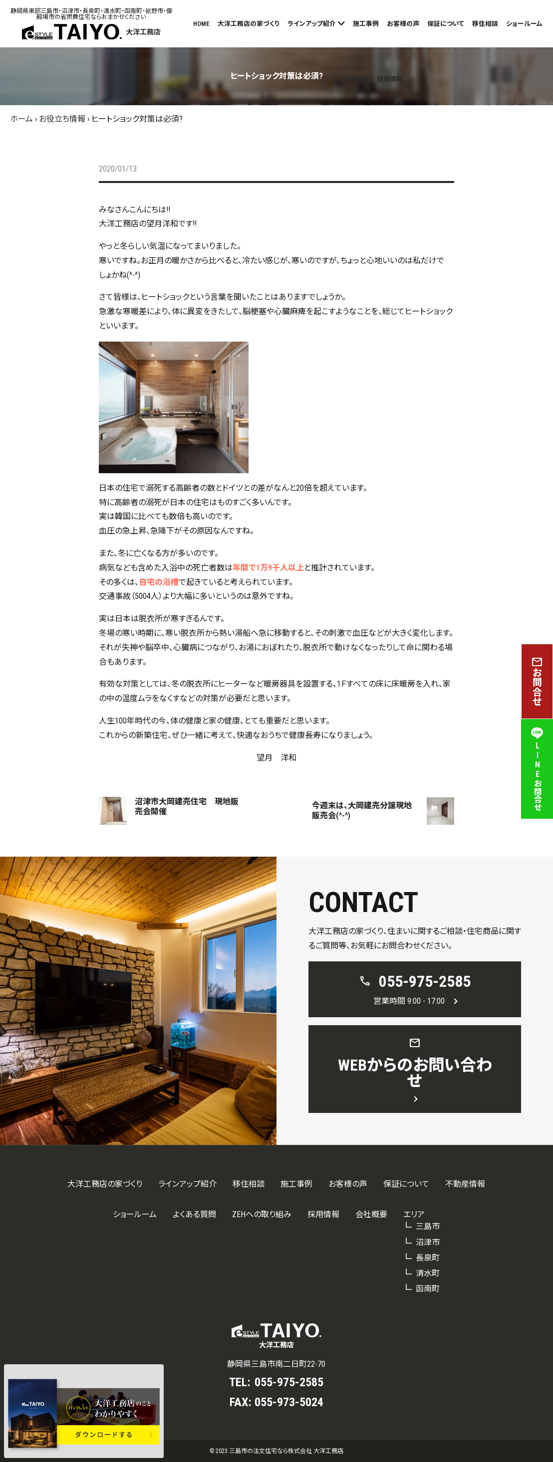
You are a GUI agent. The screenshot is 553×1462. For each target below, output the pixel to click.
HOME (201, 23)
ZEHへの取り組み (261, 1214)
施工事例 (366, 23)
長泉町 (428, 1258)
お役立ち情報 (62, 119)
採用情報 (390, 79)
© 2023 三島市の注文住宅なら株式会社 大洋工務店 (276, 1451)
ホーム (21, 119)
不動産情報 (465, 1184)
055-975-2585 (289, 1382)
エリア (414, 1214)
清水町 (428, 1273)
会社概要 (371, 1214)
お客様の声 (403, 23)
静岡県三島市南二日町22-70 (276, 1364)
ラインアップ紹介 (311, 23)
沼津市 (428, 1242)
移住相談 (485, 23)
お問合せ (537, 681)
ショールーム (524, 23)
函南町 (428, 1288)
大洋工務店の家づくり (248, 23)
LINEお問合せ (537, 769)
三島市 (428, 1226)
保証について (445, 23)
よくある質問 (350, 79)
